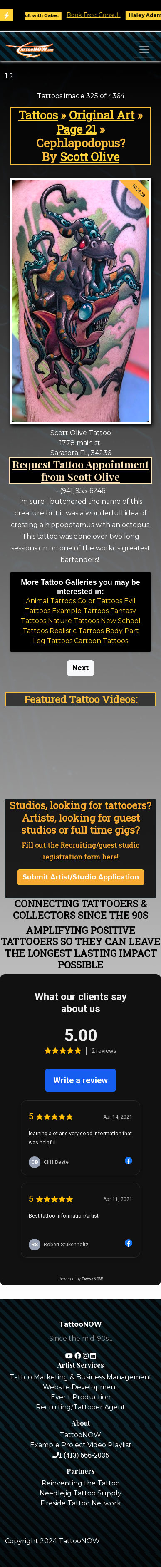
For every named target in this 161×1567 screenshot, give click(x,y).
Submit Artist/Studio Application (80, 877)
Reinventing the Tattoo (81, 1483)
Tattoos (38, 115)
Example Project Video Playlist (80, 1445)
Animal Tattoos (51, 601)
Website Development (80, 1387)
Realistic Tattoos (77, 631)
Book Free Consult (101, 15)
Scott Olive (89, 156)
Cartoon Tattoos (101, 641)
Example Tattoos (80, 611)
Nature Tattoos (73, 621)
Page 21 (77, 129)
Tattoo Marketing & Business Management (81, 1377)
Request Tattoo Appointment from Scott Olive (80, 470)
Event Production (81, 1397)
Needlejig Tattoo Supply (80, 1493)
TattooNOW (80, 1435)
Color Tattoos (99, 601)
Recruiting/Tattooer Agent (80, 1407)
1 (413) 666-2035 (80, 1455)
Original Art (101, 115)
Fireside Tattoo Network (80, 1503)
